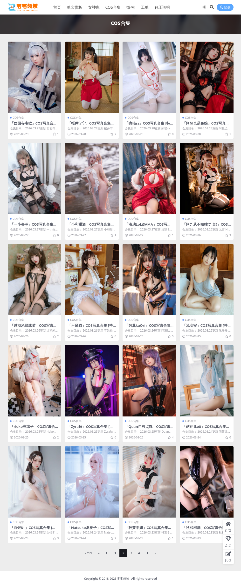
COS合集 (18, 118)
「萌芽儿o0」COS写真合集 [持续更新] (204, 428)
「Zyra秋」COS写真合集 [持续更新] (91, 428)
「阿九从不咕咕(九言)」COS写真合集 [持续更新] (205, 226)
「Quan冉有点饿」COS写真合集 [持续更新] (148, 428)
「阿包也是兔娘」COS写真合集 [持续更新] (205, 125)
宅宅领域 (123, 578)
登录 (225, 7)
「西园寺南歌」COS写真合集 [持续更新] (33, 125)
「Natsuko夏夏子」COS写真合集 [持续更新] (91, 529)
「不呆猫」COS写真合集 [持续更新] (90, 327)
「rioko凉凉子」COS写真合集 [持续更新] (32, 428)
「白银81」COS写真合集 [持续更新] (33, 529)
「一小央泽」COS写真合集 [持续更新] (32, 226)
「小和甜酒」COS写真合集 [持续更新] (89, 226)
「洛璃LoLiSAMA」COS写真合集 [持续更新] (148, 226)
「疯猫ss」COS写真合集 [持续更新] (148, 125)
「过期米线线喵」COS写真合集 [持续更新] (33, 327)
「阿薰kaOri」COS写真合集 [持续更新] (148, 327)
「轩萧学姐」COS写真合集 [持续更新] (146, 529)
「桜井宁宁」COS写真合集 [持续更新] (89, 125)
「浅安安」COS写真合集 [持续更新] (205, 327)
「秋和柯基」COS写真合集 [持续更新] (204, 529)
